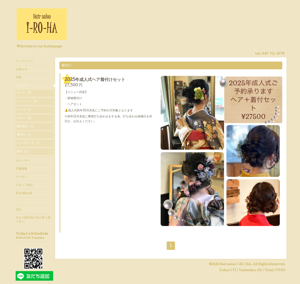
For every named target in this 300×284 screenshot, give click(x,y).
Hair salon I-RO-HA (235, 264)
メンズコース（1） (29, 143)
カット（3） (25, 93)
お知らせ (21, 69)
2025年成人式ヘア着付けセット (95, 80)
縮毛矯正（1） (26, 126)
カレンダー (23, 160)
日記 (18, 209)
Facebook (24, 193)
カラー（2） (25, 118)
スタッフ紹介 (24, 185)
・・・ (20, 201)
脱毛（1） (23, 151)
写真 (18, 77)
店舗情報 (21, 169)
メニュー (21, 85)
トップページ (24, 61)
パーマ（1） (25, 110)
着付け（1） (25, 134)
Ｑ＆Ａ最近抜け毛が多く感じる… (33, 219)
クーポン (21, 177)
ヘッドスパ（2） (28, 101)
